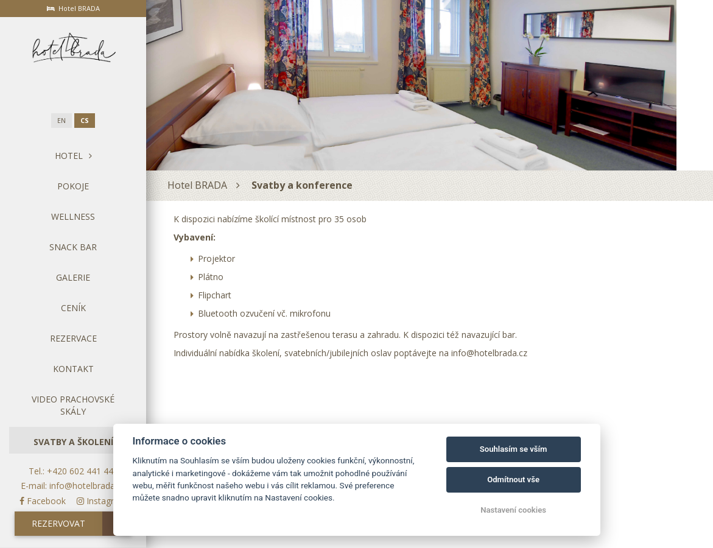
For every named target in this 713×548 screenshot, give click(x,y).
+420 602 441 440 (82, 471)
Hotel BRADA (197, 185)
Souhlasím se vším (513, 449)
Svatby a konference (302, 185)
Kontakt (73, 368)
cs (84, 120)
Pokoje (73, 186)
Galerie (73, 277)
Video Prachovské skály (73, 405)
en (61, 120)
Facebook (42, 501)
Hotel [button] (73, 155)
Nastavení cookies (513, 510)
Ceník (73, 308)
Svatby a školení (73, 442)
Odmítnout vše (513, 479)
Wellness (73, 216)
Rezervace (73, 338)
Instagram (102, 501)
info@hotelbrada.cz (87, 485)
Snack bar (73, 247)
